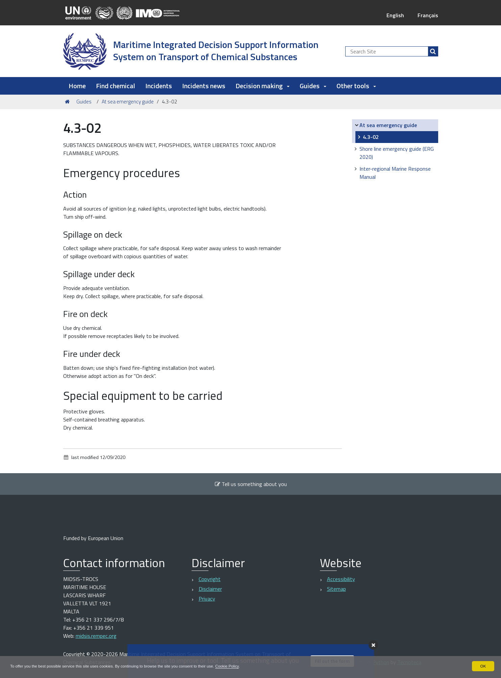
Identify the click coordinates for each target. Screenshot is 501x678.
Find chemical (115, 85)
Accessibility (341, 579)
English (395, 15)
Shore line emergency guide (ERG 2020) (396, 153)
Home (77, 85)
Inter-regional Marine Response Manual (395, 173)
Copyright (210, 579)
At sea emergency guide (128, 101)
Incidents (158, 85)
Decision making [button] (262, 85)
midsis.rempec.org (96, 636)
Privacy (207, 599)
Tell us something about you (251, 484)
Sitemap (336, 589)
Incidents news (203, 85)
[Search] (433, 51)
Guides (84, 101)
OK (483, 665)
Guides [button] (313, 85)
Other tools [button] (356, 85)
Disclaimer (210, 589)
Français (428, 15)
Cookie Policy (234, 665)
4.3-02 (371, 137)
